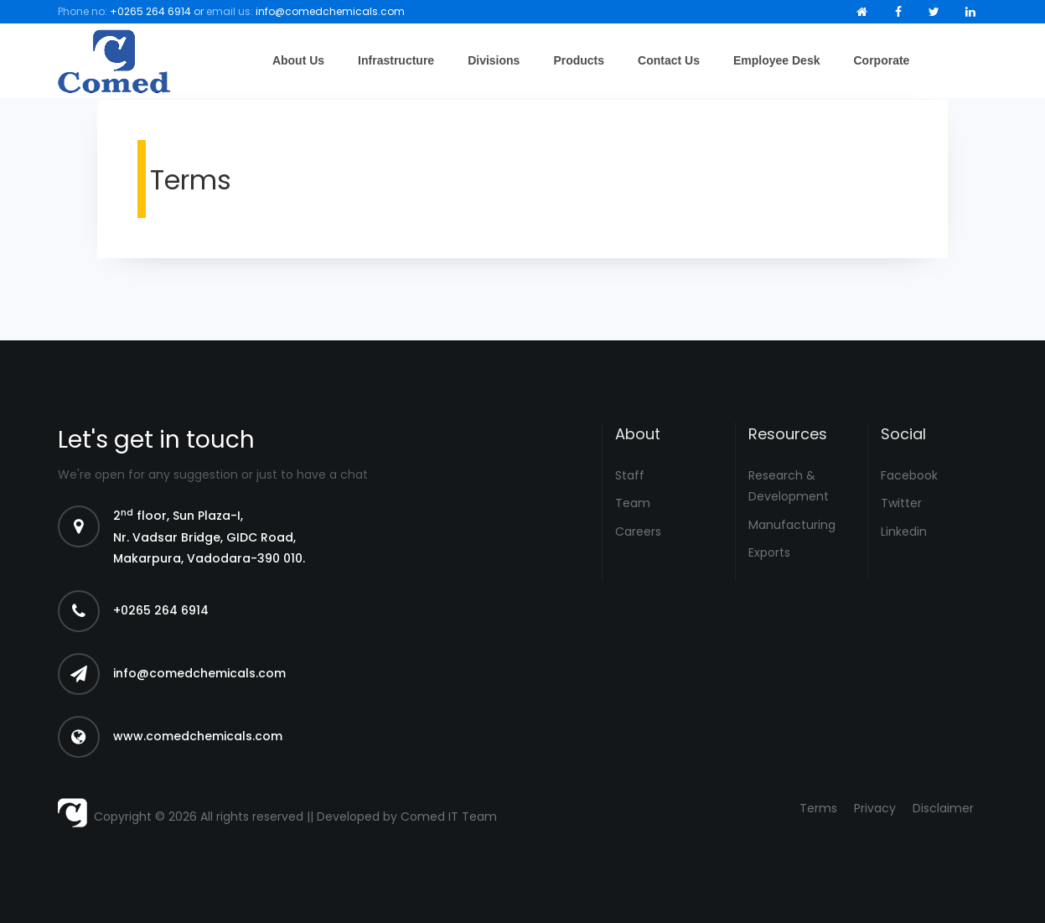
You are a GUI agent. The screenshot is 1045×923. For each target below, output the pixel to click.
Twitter (901, 503)
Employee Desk (776, 60)
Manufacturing (791, 524)
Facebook (909, 475)
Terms (818, 808)
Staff (629, 475)
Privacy (875, 808)
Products (578, 60)
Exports (769, 552)
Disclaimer (943, 808)
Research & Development (788, 486)
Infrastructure (396, 60)
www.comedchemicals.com (197, 736)
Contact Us (669, 60)
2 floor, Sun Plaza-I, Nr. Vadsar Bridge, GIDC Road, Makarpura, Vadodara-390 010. (209, 536)
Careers (638, 531)
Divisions (494, 60)
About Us (298, 60)
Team (632, 503)
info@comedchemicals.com (330, 11)
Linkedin (904, 531)
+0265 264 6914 (150, 11)
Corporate (881, 60)
